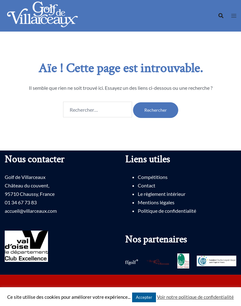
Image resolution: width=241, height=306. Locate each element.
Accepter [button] (144, 297)
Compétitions (153, 177)
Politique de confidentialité (167, 211)
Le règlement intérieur (161, 194)
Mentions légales (156, 202)
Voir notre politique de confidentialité (195, 297)
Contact (146, 185)
